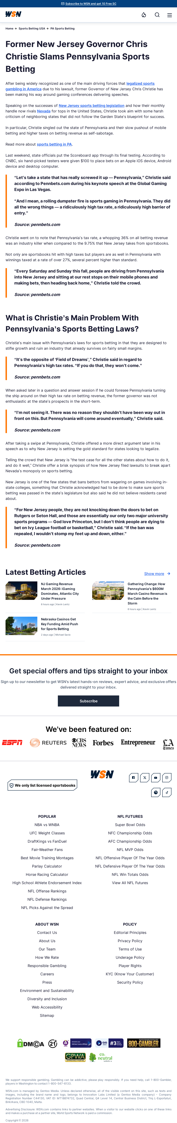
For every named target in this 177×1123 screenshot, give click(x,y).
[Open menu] (169, 14)
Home (9, 28)
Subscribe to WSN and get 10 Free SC (90, 3)
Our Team (47, 949)
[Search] (157, 15)
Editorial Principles (130, 932)
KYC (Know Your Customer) (130, 974)
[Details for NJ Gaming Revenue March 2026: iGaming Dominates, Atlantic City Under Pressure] (21, 596)
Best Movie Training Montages (47, 858)
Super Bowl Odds (130, 824)
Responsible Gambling (47, 965)
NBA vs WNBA (47, 824)
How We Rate (47, 957)
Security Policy (130, 982)
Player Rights (130, 965)
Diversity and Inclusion (47, 999)
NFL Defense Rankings (47, 899)
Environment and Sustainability (47, 990)
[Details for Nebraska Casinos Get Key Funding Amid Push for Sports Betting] (21, 628)
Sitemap (47, 1015)
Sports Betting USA (32, 28)
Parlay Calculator (47, 866)
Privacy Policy (130, 940)
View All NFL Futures (130, 882)
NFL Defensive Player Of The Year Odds (130, 866)
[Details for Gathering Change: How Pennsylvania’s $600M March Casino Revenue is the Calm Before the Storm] (108, 596)
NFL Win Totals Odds (130, 874)
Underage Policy (130, 957)
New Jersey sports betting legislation (91, 105)
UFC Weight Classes (47, 833)
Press (47, 982)
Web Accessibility (47, 1007)
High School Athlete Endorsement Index (47, 882)
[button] (169, 15)
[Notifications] (144, 14)
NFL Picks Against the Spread (47, 907)
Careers (47, 974)
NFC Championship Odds (130, 833)
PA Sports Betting (62, 28)
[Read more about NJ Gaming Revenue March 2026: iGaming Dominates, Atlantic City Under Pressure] (61, 592)
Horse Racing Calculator (47, 874)
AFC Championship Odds (130, 841)
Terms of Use (130, 949)
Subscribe (88, 701)
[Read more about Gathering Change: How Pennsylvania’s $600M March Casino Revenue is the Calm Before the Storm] (147, 594)
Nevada (43, 111)
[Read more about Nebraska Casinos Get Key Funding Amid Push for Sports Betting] (61, 625)
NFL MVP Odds (130, 849)
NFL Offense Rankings (47, 891)
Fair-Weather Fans (47, 849)
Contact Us (47, 932)
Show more (157, 573)
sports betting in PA (54, 144)
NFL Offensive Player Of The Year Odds (130, 858)
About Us (47, 940)
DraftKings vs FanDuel (47, 841)
